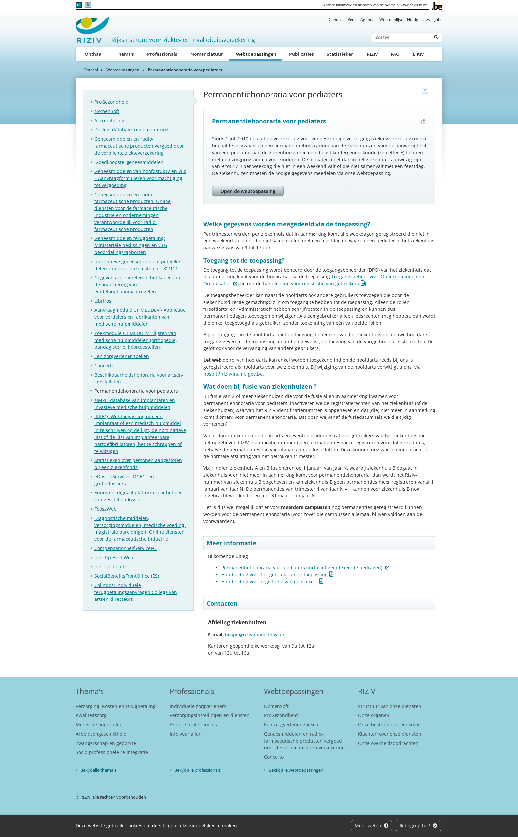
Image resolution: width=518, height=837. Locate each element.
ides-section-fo (110, 567)
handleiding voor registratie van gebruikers (311, 283)
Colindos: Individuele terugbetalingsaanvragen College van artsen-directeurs (135, 592)
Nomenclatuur (206, 54)
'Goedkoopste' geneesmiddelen (129, 162)
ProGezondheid (111, 102)
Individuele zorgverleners (198, 706)
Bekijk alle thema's (98, 770)
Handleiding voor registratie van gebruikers (269, 581)
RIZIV (372, 54)
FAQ (395, 54)
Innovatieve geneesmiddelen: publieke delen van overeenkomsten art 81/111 (137, 265)
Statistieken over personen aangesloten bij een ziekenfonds (138, 463)
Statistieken (340, 54)
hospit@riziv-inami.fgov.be (233, 374)
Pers (352, 19)
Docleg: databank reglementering (131, 130)
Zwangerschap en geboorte (106, 743)
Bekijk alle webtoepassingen (296, 770)
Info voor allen (186, 734)
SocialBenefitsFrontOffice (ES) (126, 576)
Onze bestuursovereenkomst (390, 724)
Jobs (438, 19)
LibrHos (102, 301)
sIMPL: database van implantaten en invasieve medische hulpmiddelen (134, 403)
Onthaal (94, 54)
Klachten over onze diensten (389, 734)
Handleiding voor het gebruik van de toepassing (274, 574)
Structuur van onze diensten (389, 706)
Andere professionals (193, 724)
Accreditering (109, 120)
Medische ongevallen (99, 724)
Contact (336, 19)
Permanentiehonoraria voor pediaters (136, 391)
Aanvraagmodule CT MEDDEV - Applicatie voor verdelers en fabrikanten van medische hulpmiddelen (140, 317)
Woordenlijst (390, 19)
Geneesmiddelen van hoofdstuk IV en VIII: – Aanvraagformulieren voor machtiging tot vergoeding (140, 178)
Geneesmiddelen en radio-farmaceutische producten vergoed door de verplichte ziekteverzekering (139, 146)
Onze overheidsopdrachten (388, 743)
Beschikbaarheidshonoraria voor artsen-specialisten (139, 378)
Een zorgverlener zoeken (121, 356)
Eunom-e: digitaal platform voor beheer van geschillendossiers (138, 496)
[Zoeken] (400, 37)
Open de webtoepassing (247, 191)
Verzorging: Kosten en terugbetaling (116, 706)
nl (78, 5)
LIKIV (418, 54)
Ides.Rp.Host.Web (113, 557)
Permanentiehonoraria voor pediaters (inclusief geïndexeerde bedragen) (302, 567)
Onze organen (373, 715)
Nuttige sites (418, 19)
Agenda (367, 19)
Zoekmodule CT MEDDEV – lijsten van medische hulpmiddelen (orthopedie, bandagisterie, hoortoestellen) (135, 340)
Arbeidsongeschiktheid (101, 734)
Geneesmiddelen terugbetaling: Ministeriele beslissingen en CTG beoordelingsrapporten (130, 245)
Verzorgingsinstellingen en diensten (210, 715)
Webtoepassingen (259, 53)
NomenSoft (106, 111)
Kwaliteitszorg (91, 715)
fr (88, 5)
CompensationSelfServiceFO (125, 548)
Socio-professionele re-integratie (112, 752)
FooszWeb (105, 509)
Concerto (104, 365)
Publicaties (301, 54)
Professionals (162, 54)
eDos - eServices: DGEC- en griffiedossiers (124, 480)
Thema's (125, 54)
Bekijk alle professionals (197, 770)
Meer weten (371, 825)
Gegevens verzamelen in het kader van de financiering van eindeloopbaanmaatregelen (137, 284)
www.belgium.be (414, 5)
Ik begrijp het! (419, 825)
